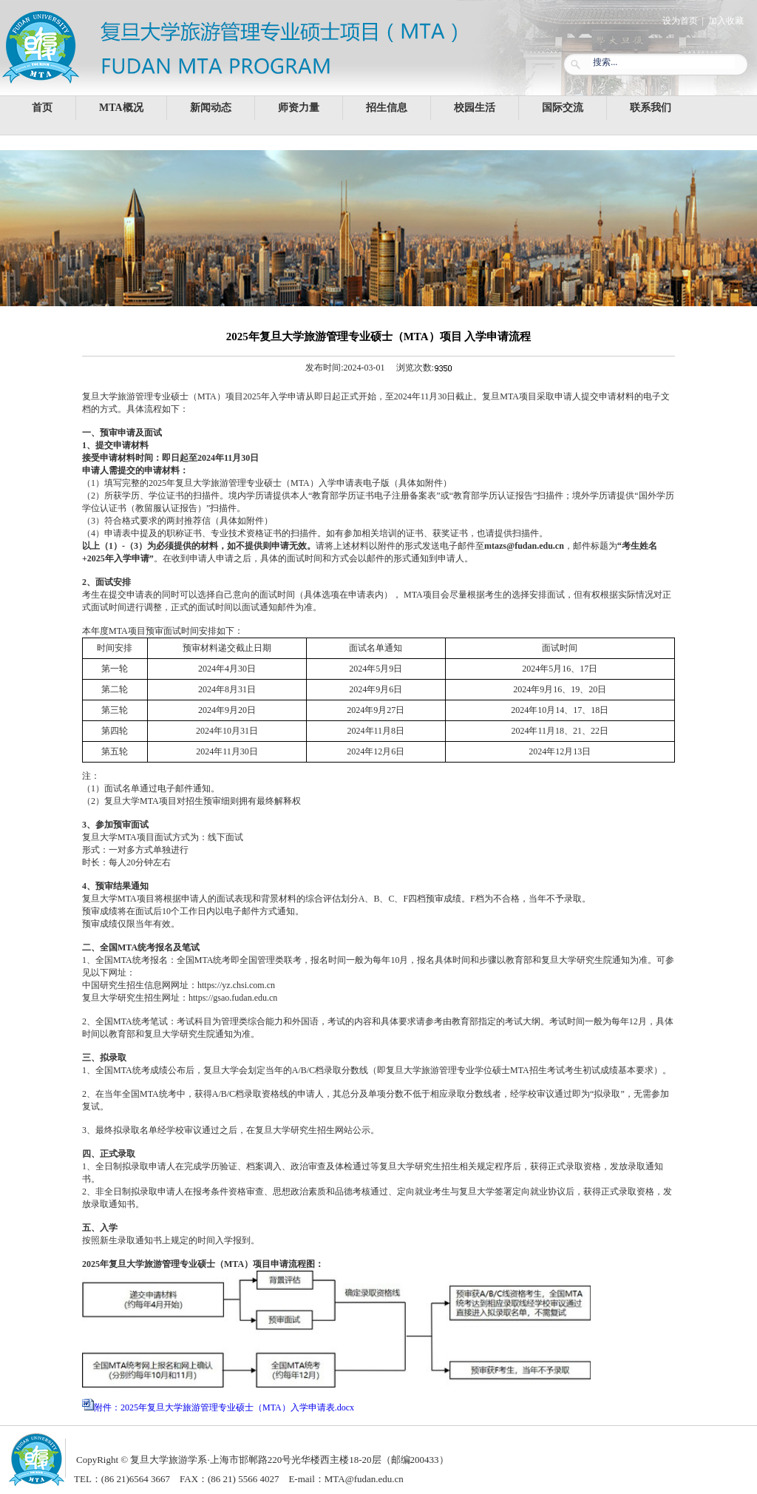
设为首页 (680, 21)
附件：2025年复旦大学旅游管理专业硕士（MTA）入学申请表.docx (224, 1407)
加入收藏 (726, 21)
